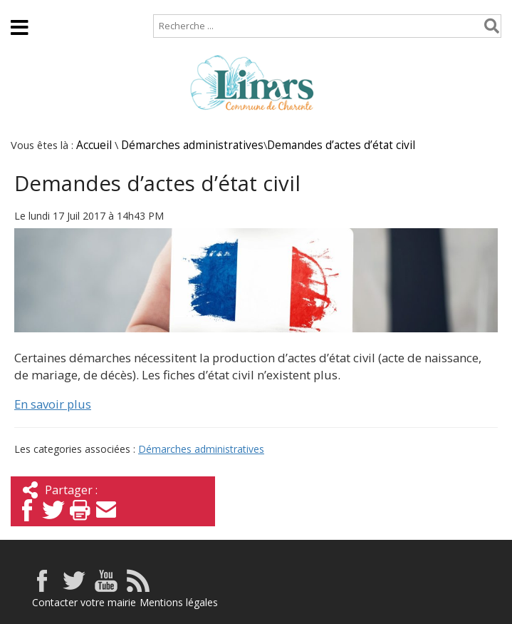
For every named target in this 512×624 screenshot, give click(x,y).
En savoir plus (52, 404)
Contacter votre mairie (84, 602)
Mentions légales (179, 602)
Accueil (23, 7)
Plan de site (90, 7)
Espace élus (460, 46)
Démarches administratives (192, 145)
